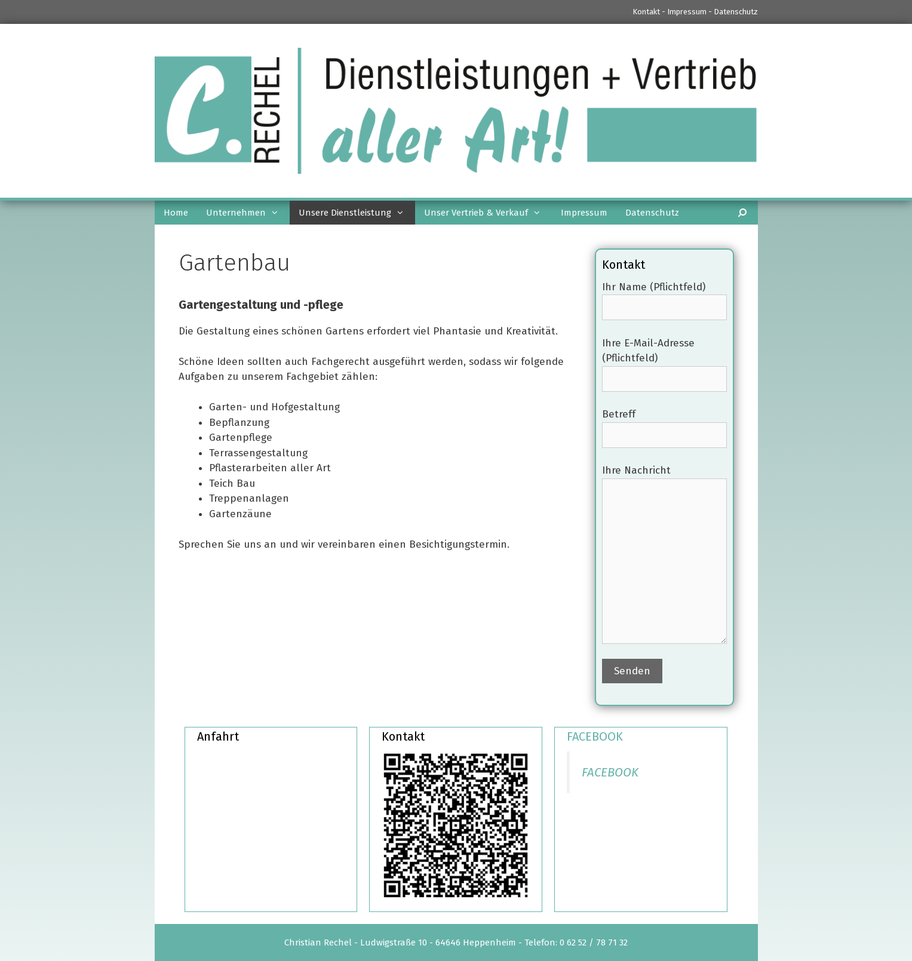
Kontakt (646, 11)
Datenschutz (736, 11)
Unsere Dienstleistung (357, 213)
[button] (278, 213)
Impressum (687, 11)
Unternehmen (248, 213)
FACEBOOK (595, 736)
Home (176, 212)
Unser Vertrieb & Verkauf (488, 213)
